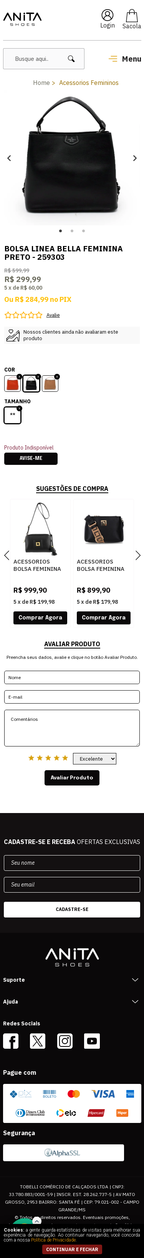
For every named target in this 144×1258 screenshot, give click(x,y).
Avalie (53, 315)
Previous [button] (9, 158)
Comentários (72, 728)
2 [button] (72, 231)
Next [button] (135, 158)
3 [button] (84, 231)
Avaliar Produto (72, 778)
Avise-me (31, 458)
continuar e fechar (72, 1249)
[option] (72, 157)
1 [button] (61, 231)
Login (107, 25)
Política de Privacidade (53, 1240)
